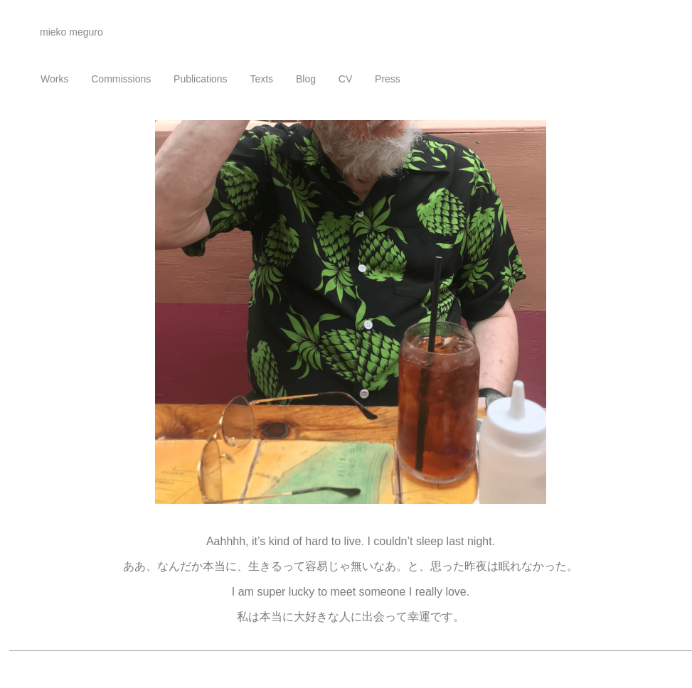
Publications (201, 79)
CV (345, 79)
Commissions (121, 79)
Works (54, 79)
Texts (261, 79)
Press (387, 79)
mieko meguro (71, 32)
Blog (306, 79)
